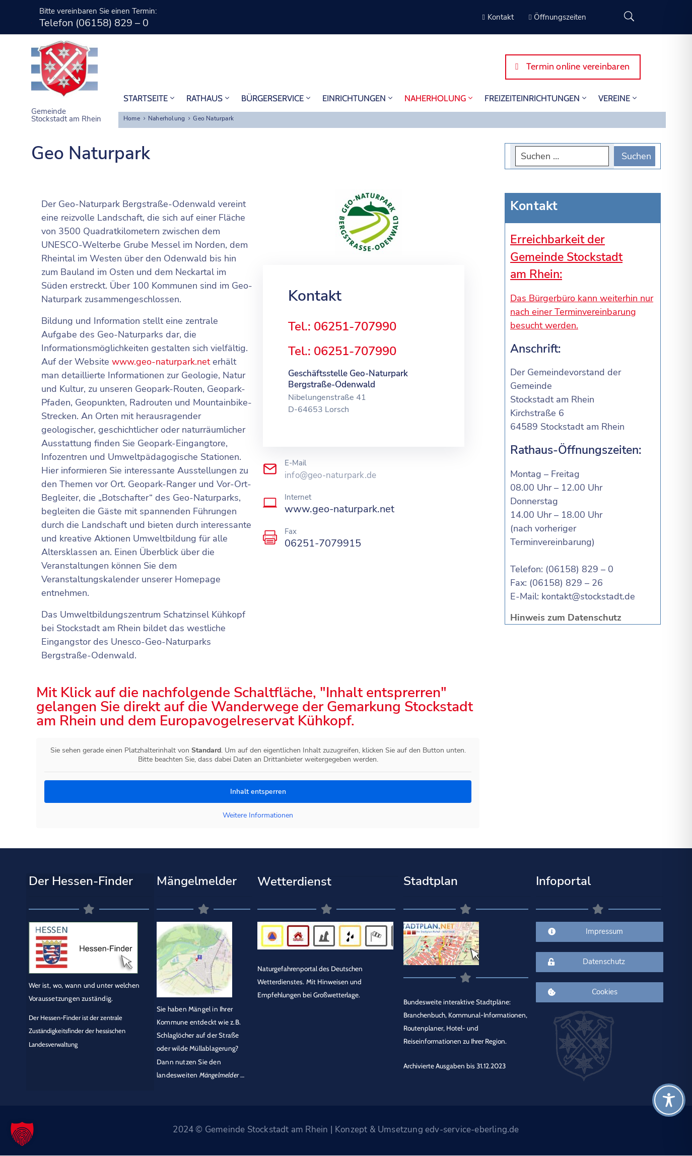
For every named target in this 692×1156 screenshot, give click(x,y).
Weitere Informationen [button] (258, 815)
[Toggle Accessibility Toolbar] (668, 1100)
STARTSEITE (149, 98)
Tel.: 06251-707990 (342, 326)
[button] (22, 1134)
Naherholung (439, 98)
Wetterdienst (294, 881)
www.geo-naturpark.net (161, 362)
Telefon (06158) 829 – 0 (94, 23)
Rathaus (208, 98)
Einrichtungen (358, 98)
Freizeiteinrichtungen (536, 98)
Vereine (618, 98)
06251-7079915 (323, 543)
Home (131, 118)
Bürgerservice (276, 98)
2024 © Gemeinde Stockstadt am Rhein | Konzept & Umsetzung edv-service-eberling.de (346, 1129)
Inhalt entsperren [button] (258, 791)
